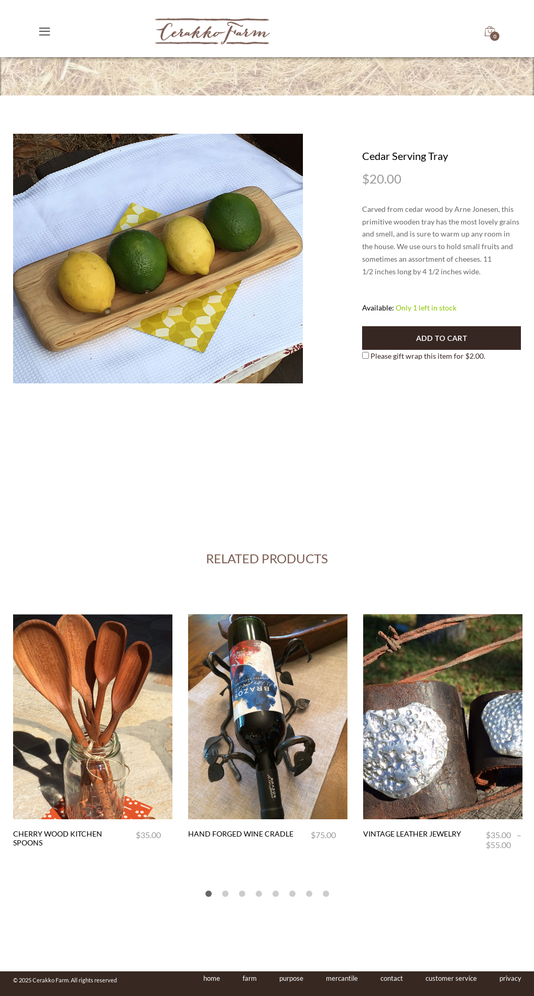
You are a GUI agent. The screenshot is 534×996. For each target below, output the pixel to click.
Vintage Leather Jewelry (412, 833)
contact (391, 978)
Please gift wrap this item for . (423, 355)
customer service (451, 978)
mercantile (342, 978)
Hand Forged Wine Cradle (240, 833)
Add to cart (441, 338)
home (211, 978)
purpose (291, 978)
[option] (158, 258)
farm (250, 978)
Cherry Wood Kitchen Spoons (57, 838)
